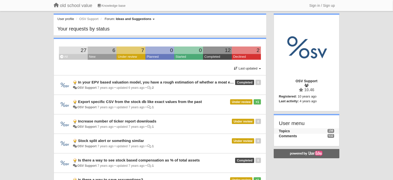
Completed (212, 56)
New (92, 56)
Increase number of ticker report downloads (117, 121)
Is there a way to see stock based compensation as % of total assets (139, 160)
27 (83, 50)
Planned (153, 56)
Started (180, 56)
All (64, 56)
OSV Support (86, 88)
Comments (288, 136)
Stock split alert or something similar (111, 140)
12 (228, 50)
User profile (65, 19)
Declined (239, 56)
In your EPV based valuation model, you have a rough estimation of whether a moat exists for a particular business (180, 82)
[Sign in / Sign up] (322, 5)
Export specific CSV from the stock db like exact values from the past (140, 102)
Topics (284, 131)
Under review (127, 56)
